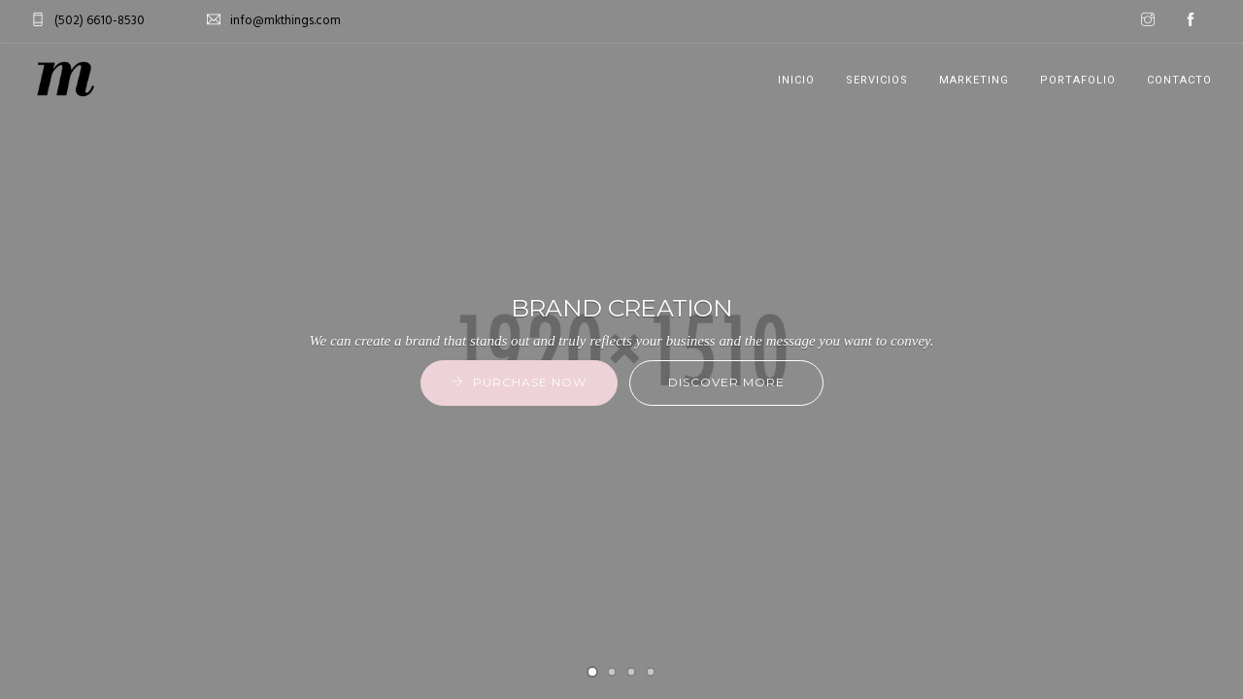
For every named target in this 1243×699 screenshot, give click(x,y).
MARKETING (974, 80)
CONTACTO (1179, 80)
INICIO (796, 80)
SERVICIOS (877, 80)
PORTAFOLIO (1078, 80)
